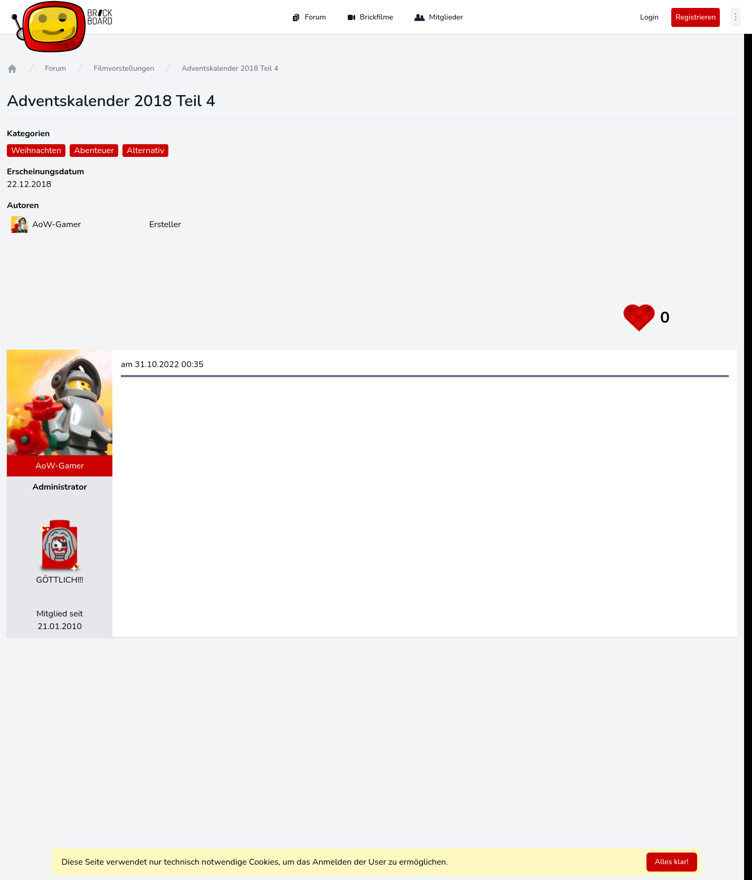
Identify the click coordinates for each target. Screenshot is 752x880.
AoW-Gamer (59, 466)
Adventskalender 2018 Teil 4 (230, 68)
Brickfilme (370, 17)
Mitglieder (438, 17)
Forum (309, 17)
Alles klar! (672, 862)
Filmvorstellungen (123, 68)
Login (649, 17)
